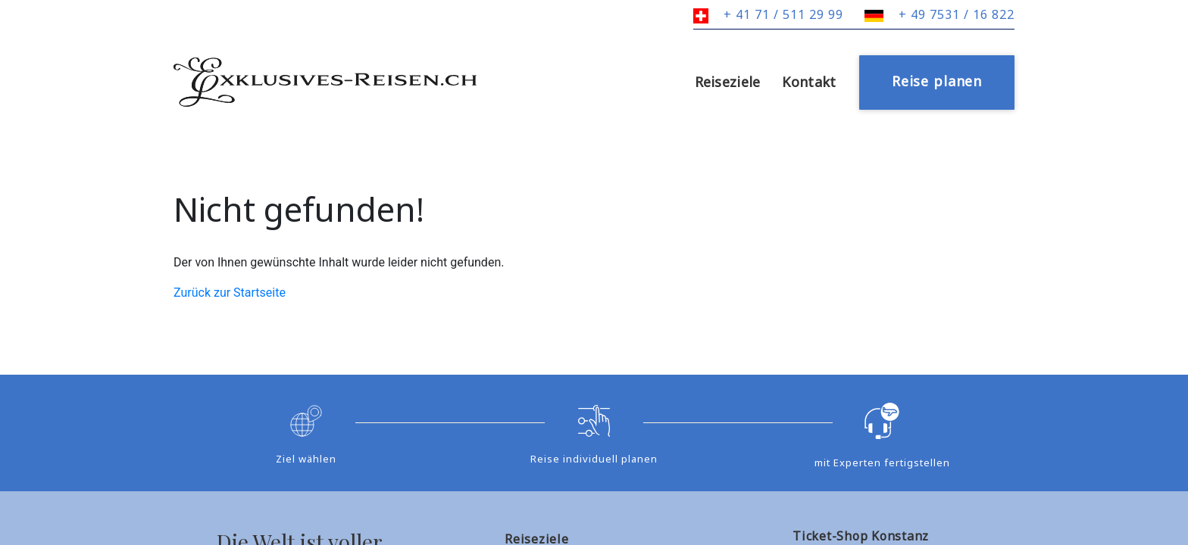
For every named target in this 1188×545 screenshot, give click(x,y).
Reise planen (937, 81)
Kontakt (809, 82)
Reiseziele (728, 82)
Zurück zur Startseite (230, 292)
